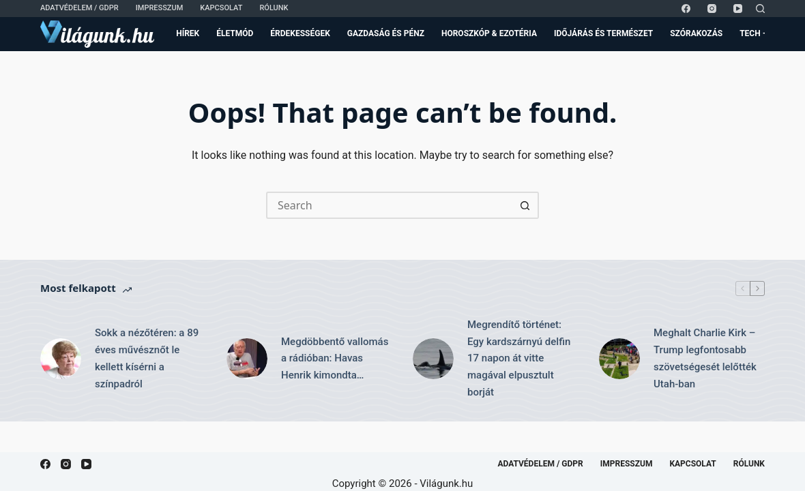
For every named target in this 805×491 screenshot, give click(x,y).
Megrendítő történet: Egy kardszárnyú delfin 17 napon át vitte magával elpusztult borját (518, 358)
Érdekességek (300, 33)
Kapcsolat (221, 7)
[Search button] (525, 205)
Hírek (187, 33)
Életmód (234, 33)
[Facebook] (686, 8)
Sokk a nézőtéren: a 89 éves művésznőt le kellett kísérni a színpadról (147, 358)
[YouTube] (737, 8)
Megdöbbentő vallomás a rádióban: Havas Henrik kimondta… (334, 359)
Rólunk (273, 7)
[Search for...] (389, 205)
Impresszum (160, 7)
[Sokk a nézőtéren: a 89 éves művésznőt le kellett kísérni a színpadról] (60, 358)
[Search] (760, 8)
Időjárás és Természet (603, 33)
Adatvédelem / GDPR (79, 7)
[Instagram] (711, 8)
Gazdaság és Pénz (385, 33)
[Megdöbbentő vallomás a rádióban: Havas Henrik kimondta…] (246, 358)
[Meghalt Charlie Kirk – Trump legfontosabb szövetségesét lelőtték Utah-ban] (619, 358)
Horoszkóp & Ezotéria (489, 33)
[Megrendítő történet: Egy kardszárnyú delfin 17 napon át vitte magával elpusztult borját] (433, 358)
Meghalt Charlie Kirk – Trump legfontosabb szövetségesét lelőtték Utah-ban (705, 358)
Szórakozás (696, 33)
